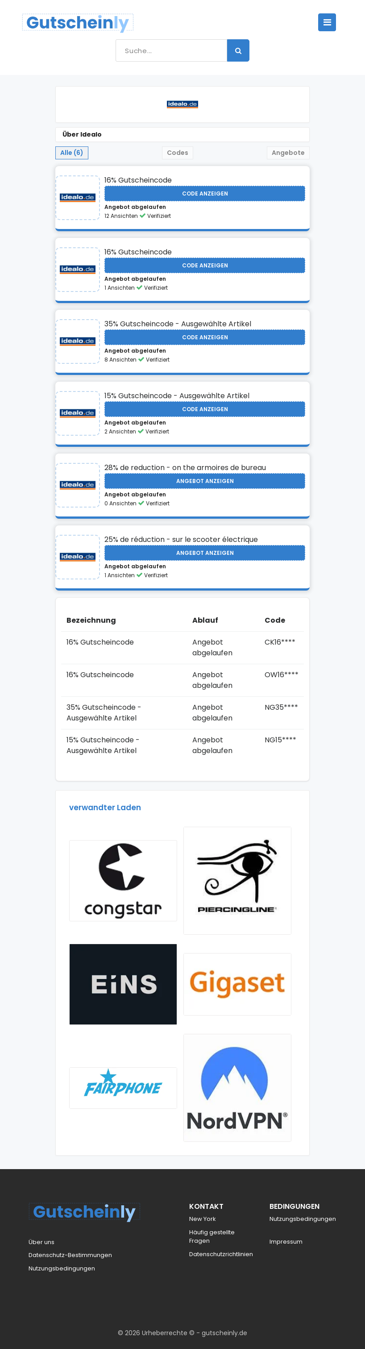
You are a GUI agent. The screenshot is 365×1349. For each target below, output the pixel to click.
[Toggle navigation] (327, 22)
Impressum (286, 1241)
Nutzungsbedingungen (62, 1268)
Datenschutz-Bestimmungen (70, 1255)
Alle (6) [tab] (71, 152)
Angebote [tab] (288, 152)
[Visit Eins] (123, 984)
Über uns (41, 1242)
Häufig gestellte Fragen (212, 1236)
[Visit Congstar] (123, 881)
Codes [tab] (177, 152)
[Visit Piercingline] (237, 880)
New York (202, 1219)
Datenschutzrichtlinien (221, 1254)
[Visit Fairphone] (123, 1088)
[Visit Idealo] (77, 197)
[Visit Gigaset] (237, 984)
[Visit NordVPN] (237, 1087)
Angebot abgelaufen (135, 207)
